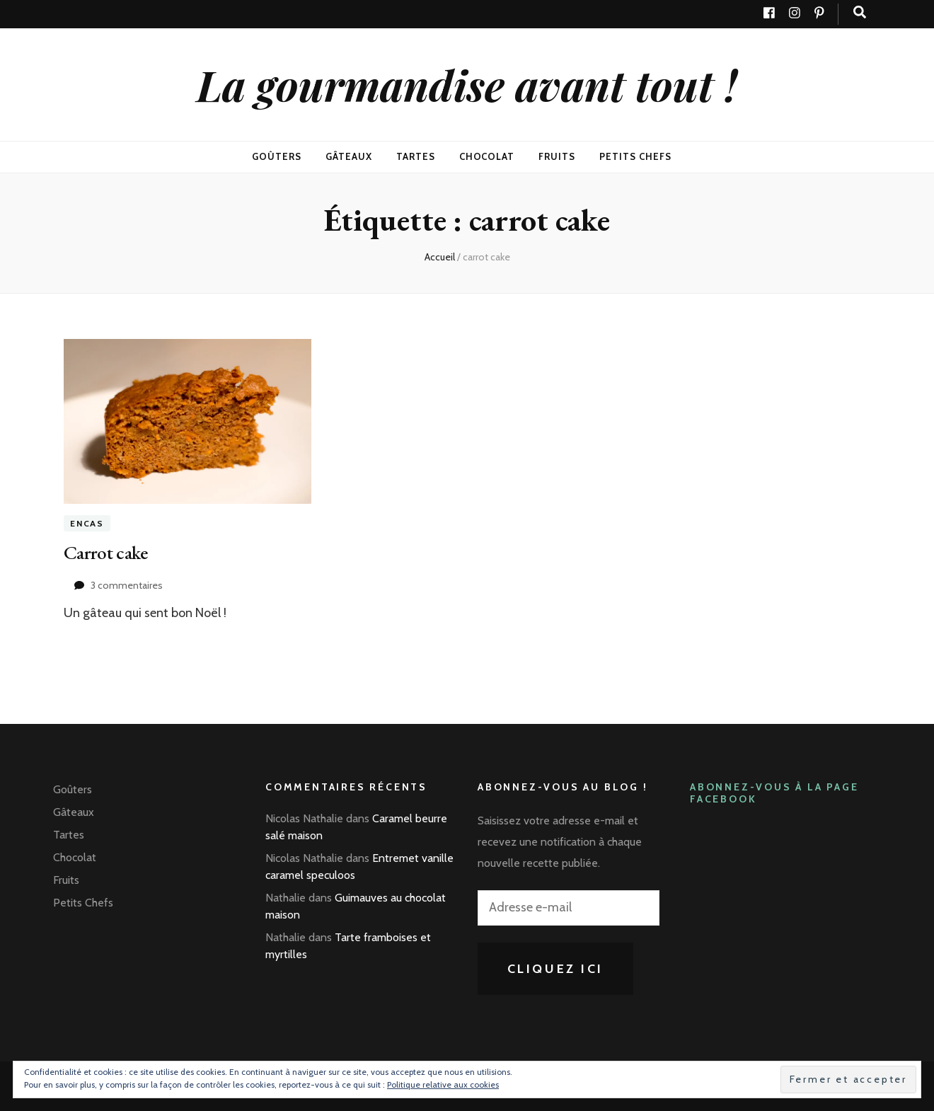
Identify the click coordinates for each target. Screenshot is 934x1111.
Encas (87, 523)
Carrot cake (106, 552)
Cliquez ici (555, 968)
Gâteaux (348, 156)
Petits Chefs (635, 156)
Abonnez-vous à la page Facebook (774, 792)
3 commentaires (127, 585)
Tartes (415, 156)
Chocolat (487, 156)
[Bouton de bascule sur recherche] (859, 12)
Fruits (556, 156)
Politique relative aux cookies (443, 1084)
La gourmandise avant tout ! (467, 84)
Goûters (276, 156)
